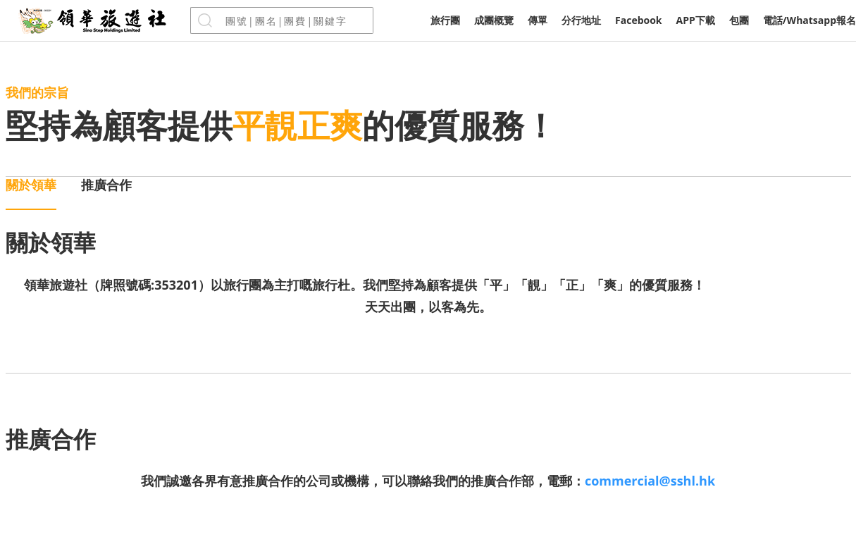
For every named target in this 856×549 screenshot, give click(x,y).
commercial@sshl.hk (650, 480)
